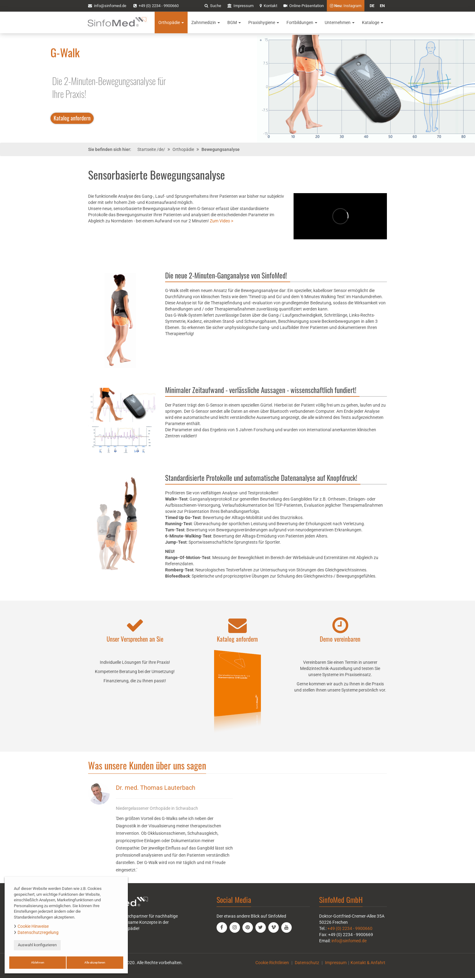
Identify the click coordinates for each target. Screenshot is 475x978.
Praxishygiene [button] (263, 22)
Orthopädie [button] (171, 22)
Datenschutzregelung (38, 932)
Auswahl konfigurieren (37, 945)
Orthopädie (183, 149)
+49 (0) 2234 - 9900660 (156, 5)
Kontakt (268, 5)
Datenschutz (307, 962)
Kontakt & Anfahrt (368, 962)
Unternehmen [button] (340, 22)
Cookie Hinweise (33, 926)
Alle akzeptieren (94, 962)
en (382, 5)
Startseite (146, 149)
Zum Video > (221, 220)
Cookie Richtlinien (272, 962)
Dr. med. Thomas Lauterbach (155, 787)
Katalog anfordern (72, 118)
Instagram (345, 5)
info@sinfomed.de (349, 940)
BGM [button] (234, 22)
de (372, 5)
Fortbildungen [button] (301, 22)
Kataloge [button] (372, 22)
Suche (213, 5)
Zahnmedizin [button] (205, 22)
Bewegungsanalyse (220, 149)
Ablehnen (37, 962)
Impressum (240, 5)
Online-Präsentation (303, 5)
